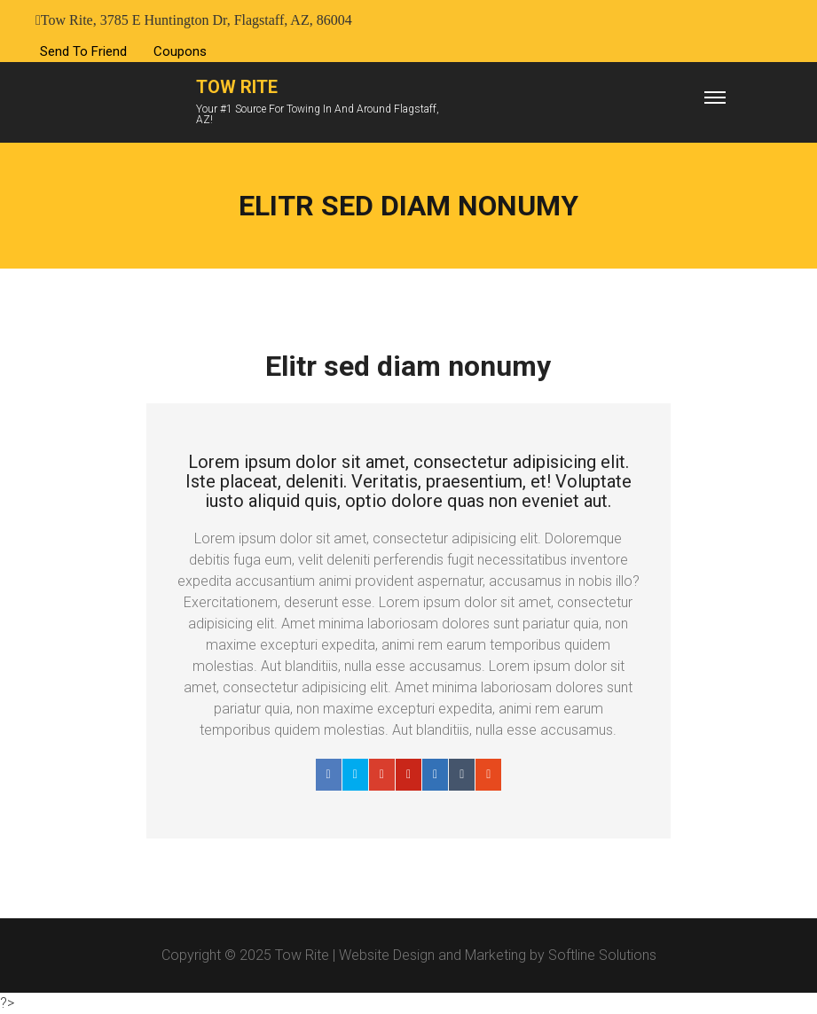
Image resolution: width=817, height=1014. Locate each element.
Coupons (180, 51)
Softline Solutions (602, 955)
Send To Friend (83, 51)
